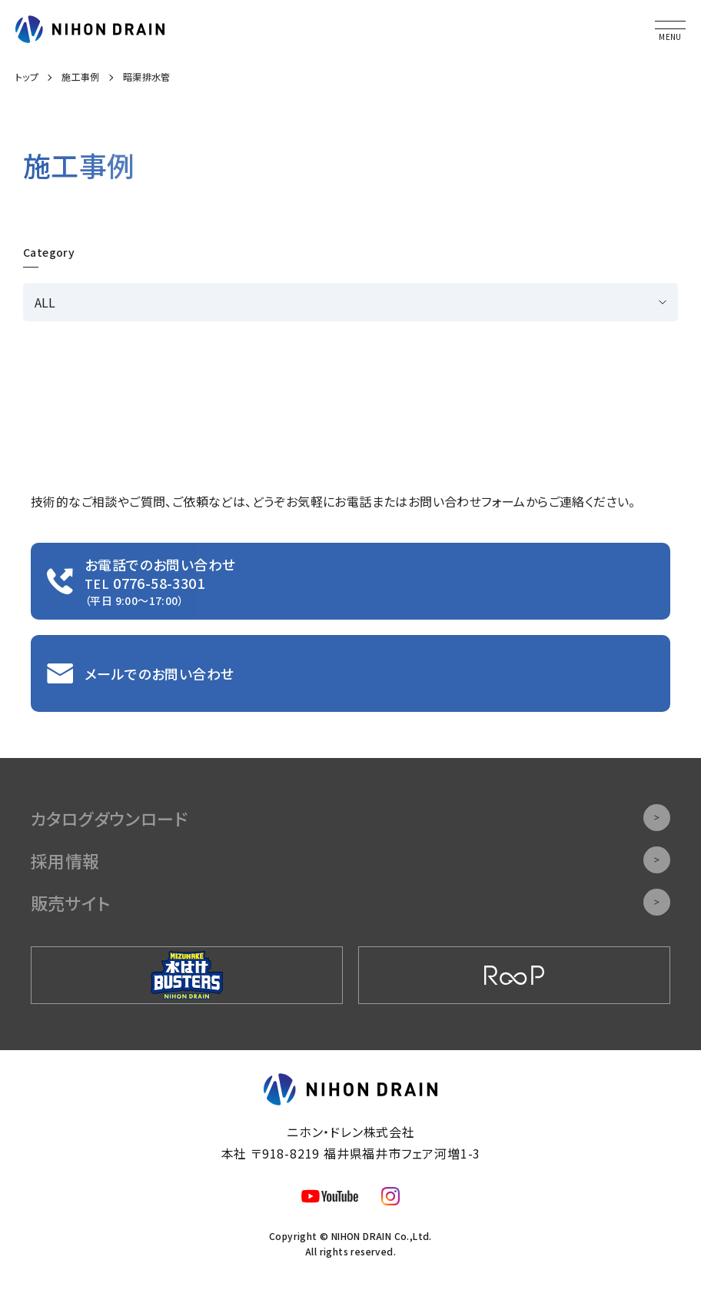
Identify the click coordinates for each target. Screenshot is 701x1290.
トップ (26, 76)
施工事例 (80, 76)
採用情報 (350, 859)
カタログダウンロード (350, 817)
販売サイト (350, 902)
